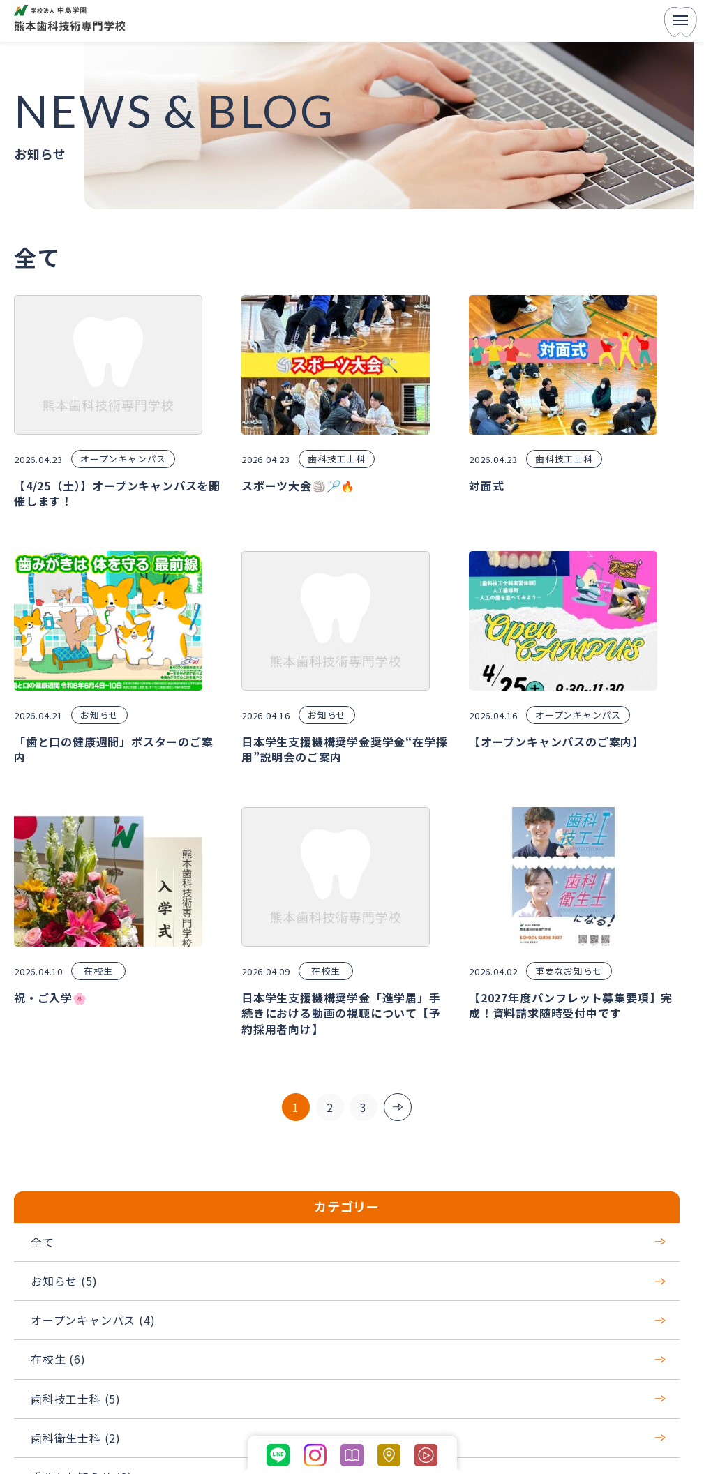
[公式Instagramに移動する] (315, 1455)
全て (348, 1241)
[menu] (680, 21)
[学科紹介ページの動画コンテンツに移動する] (425, 1455)
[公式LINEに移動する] (278, 1455)
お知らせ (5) (348, 1280)
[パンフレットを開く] (352, 1455)
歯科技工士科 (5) (348, 1398)
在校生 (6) (348, 1359)
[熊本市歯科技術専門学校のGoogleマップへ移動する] (388, 1455)
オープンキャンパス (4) (348, 1319)
